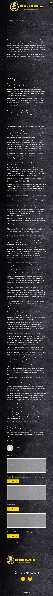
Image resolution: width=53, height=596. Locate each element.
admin (16, 20)
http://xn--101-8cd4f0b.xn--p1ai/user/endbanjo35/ (27, 128)
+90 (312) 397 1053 (28, 573)
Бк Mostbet (11, 504)
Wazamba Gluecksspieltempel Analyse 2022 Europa (25, 477)
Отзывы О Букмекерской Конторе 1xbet (22, 532)
